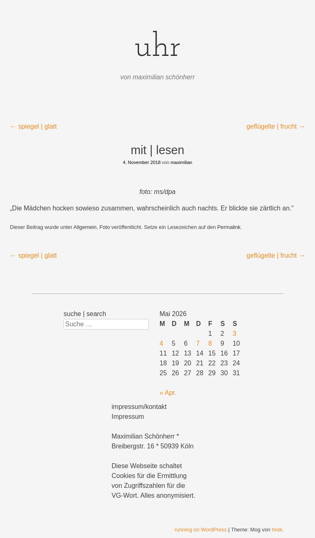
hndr (277, 529)
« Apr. (168, 392)
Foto (104, 227)
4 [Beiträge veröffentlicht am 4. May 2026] (161, 343)
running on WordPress (201, 529)
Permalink (229, 227)
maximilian (181, 162)
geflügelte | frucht (276, 126)
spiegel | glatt (33, 126)
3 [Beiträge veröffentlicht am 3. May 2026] (234, 333)
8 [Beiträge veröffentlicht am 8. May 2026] (210, 343)
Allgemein (84, 227)
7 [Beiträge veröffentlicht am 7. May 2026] (198, 343)
